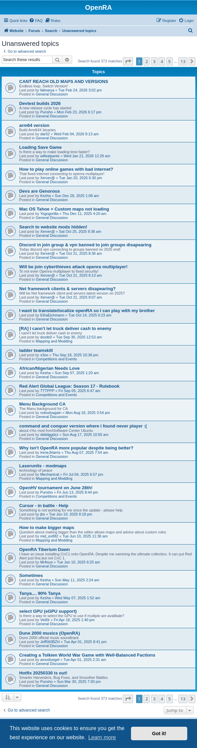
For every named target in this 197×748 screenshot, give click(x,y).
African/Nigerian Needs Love (49, 368)
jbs (42, 514)
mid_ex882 (49, 536)
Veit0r (45, 620)
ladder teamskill (36, 350)
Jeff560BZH (50, 642)
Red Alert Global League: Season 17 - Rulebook (69, 386)
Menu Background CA (42, 404)
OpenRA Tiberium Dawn (44, 549)
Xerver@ (47, 178)
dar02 (45, 134)
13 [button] (183, 61)
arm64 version (34, 125)
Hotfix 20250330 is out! (43, 672)
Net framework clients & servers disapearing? (67, 288)
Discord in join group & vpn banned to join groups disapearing (85, 244)
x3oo (44, 355)
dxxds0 (46, 337)
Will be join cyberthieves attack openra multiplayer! (73, 266)
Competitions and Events (56, 359)
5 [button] (169, 61)
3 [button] (154, 61)
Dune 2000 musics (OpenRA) (49, 633)
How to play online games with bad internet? (66, 169)
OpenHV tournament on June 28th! (56, 487)
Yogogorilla (49, 214)
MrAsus (46, 562)
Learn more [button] (102, 737)
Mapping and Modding (54, 341)
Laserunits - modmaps (43, 465)
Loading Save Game (40, 147)
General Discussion (52, 94)
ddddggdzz (49, 435)
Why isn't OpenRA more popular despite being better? (76, 447)
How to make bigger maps (46, 527)
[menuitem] (35, 21)
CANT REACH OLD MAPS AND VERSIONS (63, 81)
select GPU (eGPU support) (48, 611)
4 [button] (162, 61)
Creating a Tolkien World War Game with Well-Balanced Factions (87, 655)
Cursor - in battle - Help (43, 505)
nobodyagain (50, 413)
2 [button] (146, 61)
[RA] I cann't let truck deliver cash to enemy (65, 328)
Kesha (45, 196)
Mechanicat (49, 474)
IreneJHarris (50, 452)
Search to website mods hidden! (53, 226)
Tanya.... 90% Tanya (40, 593)
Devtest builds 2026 (40, 103)
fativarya (47, 90)
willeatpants (49, 156)
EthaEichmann (52, 315)
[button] (128, 61)
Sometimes (31, 575)
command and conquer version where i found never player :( (83, 425)
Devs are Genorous (39, 191)
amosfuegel (49, 660)
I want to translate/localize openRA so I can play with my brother (87, 310)
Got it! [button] (159, 733)
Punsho (46, 112)
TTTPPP (47, 391)
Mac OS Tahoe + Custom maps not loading (64, 209)
